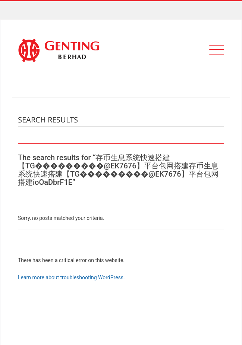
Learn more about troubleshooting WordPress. (71, 277)
